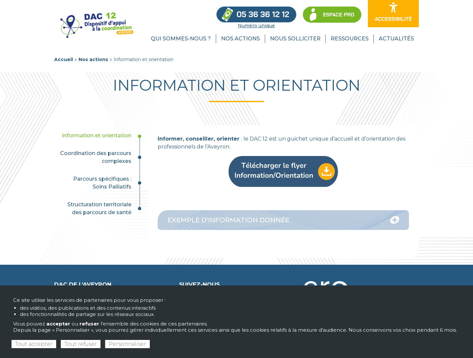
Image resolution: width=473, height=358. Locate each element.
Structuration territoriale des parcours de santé (99, 208)
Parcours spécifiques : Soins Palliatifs (102, 183)
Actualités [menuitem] (396, 38)
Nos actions (93, 59)
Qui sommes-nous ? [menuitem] (181, 38)
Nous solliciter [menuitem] (295, 38)
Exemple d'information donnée (283, 220)
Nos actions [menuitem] (240, 38)
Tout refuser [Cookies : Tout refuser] (80, 344)
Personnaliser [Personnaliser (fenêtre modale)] (127, 344)
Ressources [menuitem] (350, 38)
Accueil (63, 59)
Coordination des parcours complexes (95, 157)
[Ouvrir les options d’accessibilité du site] (393, 13)
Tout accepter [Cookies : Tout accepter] (34, 344)
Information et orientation (96, 135)
